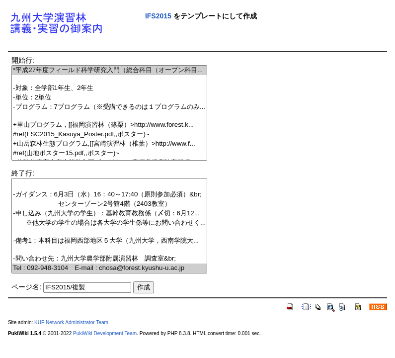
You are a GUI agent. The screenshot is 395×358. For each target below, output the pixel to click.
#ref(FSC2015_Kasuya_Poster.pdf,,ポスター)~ (109, 134)
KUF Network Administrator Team (71, 322)
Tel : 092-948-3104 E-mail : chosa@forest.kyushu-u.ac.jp (109, 268)
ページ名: (26, 287)
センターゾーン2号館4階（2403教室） (109, 204)
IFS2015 (158, 16)
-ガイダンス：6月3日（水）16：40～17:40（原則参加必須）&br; (109, 194)
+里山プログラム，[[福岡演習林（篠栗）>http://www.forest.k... (109, 125)
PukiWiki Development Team (105, 333)
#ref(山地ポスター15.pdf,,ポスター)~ (109, 153)
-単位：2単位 (109, 97)
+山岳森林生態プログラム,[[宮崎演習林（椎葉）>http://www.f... (109, 144)
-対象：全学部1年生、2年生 (109, 88)
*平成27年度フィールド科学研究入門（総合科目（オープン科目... (109, 70)
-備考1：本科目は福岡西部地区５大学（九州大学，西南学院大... (109, 241)
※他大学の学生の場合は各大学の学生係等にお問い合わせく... (109, 223)
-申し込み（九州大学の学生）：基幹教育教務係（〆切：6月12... (109, 213)
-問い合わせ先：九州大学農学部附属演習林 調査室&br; (109, 259)
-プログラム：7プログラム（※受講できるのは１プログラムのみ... (109, 107)
